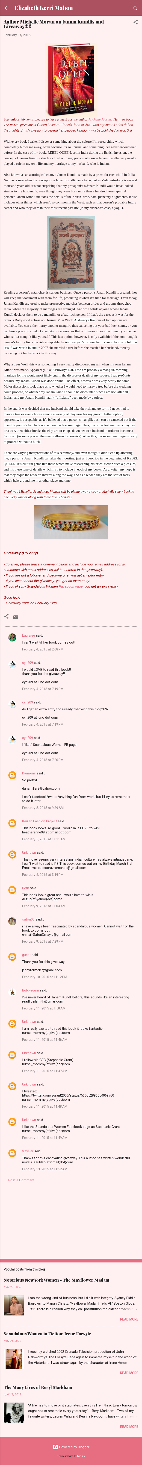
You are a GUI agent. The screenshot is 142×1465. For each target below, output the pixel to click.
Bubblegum (30, 990)
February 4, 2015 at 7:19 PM (42, 689)
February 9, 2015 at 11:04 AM (43, 906)
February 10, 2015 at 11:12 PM (44, 977)
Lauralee (29, 635)
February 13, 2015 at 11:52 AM (44, 1169)
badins (81, 1456)
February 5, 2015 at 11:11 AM (43, 839)
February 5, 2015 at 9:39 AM (43, 808)
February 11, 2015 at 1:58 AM (43, 1008)
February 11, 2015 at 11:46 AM (44, 1040)
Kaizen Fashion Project (39, 821)
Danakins (29, 773)
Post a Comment (21, 1180)
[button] (135, 22)
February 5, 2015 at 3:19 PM (42, 875)
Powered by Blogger (71, 1447)
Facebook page (71, 586)
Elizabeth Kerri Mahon (44, 7)
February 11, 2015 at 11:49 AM (44, 1138)
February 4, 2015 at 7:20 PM (42, 760)
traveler (27, 1151)
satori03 (28, 919)
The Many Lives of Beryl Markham (38, 1387)
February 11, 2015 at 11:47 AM (44, 1071)
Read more (129, 1319)
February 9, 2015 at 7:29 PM (42, 941)
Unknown (29, 852)
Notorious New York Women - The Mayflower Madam (56, 1280)
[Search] (135, 9)
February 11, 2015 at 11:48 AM (44, 1106)
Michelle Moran (100, 119)
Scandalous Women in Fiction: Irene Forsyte (47, 1333)
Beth (25, 888)
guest (26, 955)
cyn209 (27, 663)
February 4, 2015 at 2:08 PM (42, 649)
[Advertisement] (71, 1219)
